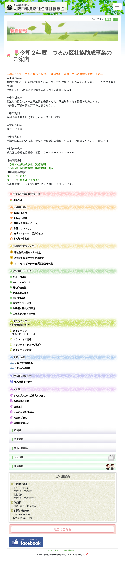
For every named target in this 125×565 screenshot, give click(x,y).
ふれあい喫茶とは (21, 218)
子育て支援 (17, 357)
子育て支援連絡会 (21, 363)
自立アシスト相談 (20, 303)
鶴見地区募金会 (19, 423)
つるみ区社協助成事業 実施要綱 (26, 164)
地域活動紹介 (18, 207)
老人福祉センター (20, 376)
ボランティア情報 (20, 339)
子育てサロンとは (21, 228)
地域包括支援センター (22, 246)
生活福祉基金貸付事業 (22, 308)
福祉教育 (16, 406)
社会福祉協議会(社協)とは (24, 194)
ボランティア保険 (20, 349)
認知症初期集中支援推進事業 (27, 257)
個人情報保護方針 (70, 550)
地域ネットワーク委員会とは (26, 233)
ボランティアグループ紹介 (25, 344)
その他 (14, 389)
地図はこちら (62, 529)
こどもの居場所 (20, 368)
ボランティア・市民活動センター (19, 323)
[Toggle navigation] (117, 6)
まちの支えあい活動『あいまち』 (29, 395)
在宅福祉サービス (20, 271)
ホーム (50, 550)
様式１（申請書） (17, 176)
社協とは (16, 199)
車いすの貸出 (18, 297)
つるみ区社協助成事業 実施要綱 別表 (31, 168)
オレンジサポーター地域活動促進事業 (31, 263)
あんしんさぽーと (20, 282)
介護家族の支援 (19, 292)
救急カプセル (18, 417)
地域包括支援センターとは (25, 252)
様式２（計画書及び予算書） (24, 180)
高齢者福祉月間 (19, 400)
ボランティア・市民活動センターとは (22, 332)
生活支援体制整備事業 (22, 313)
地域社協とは (18, 213)
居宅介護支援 (18, 287)
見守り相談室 (18, 276)
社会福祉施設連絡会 (22, 412)
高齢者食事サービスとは (24, 223)
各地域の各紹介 (19, 238)
